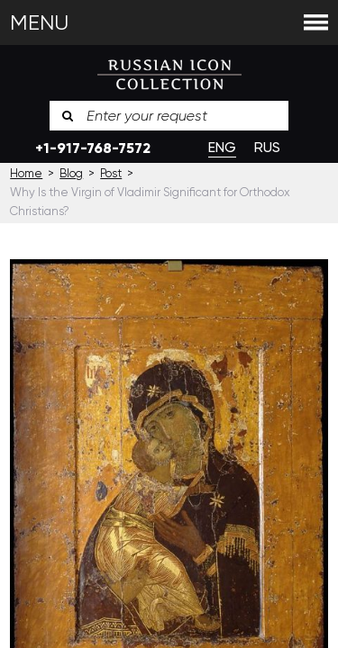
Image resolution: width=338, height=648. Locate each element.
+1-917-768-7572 (93, 148)
